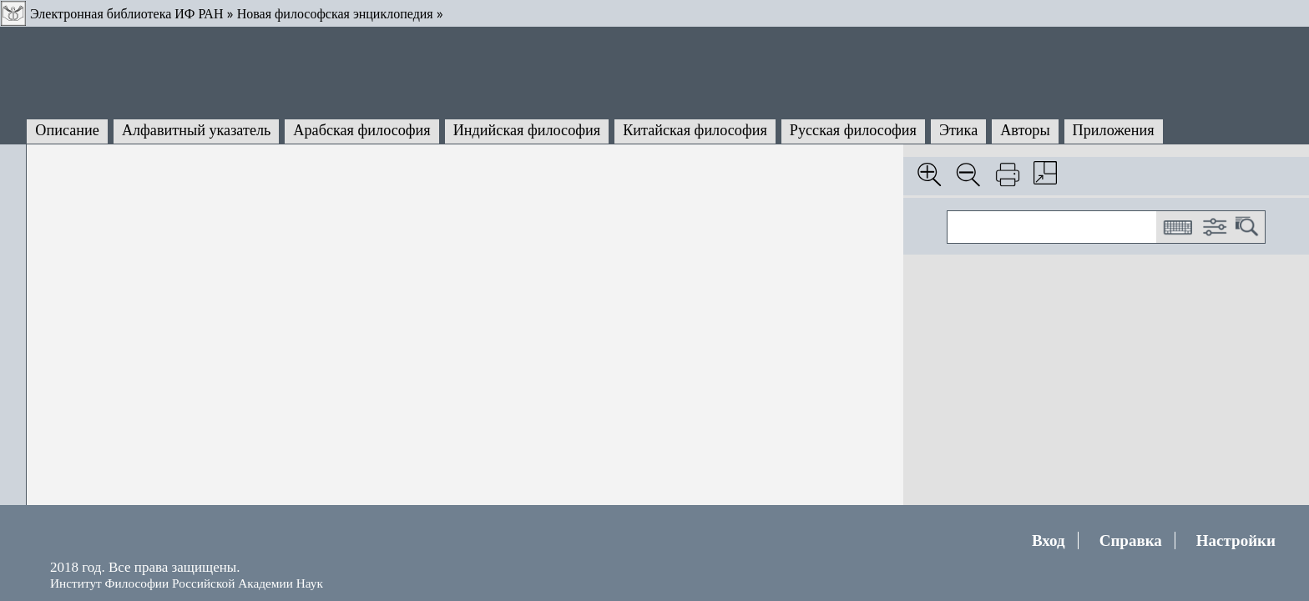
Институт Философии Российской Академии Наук (186, 583)
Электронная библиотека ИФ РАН (126, 14)
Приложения (1114, 130)
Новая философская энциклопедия (335, 14)
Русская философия (853, 130)
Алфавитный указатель (196, 130)
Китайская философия (695, 130)
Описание (67, 130)
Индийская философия (526, 130)
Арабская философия (361, 130)
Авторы (1024, 130)
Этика (958, 130)
